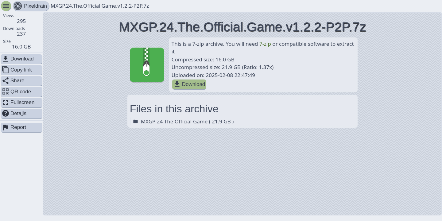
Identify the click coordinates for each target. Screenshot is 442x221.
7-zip (265, 43)
